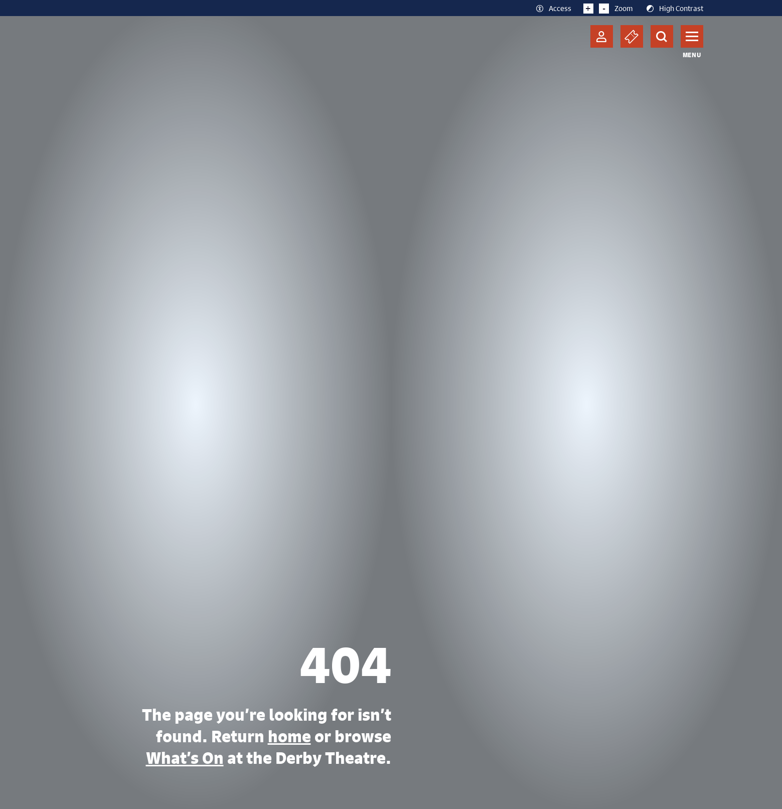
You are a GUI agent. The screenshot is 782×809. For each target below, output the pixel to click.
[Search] (662, 36)
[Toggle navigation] (692, 36)
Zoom (608, 8)
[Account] (601, 36)
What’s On (185, 757)
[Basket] (631, 36)
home (289, 736)
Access (553, 8)
